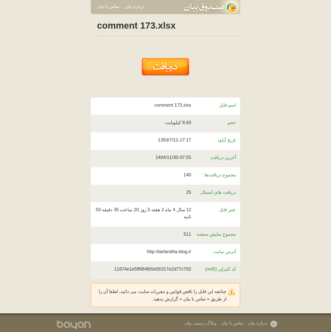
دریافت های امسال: (217, 192)
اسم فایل (227, 105)
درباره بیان (134, 6)
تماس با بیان (108, 6)
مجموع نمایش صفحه (216, 234)
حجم (231, 122)
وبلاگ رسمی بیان (201, 322)
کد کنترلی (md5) (220, 268)
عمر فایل (227, 209)
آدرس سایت (224, 251)
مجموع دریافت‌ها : (219, 174)
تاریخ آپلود (226, 139)
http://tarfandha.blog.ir (169, 251)
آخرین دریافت (223, 157)
